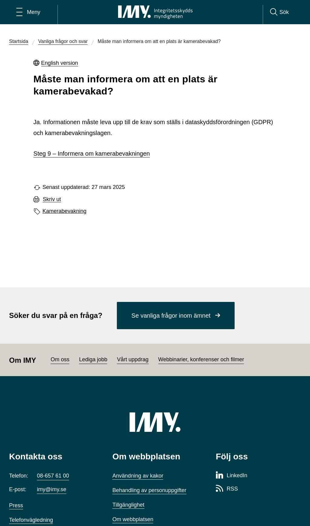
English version (59, 63)
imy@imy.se (51, 489)
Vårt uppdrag (132, 359)
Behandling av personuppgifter (149, 490)
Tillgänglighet (128, 505)
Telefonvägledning (31, 520)
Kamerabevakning (64, 211)
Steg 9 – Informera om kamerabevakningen (91, 153)
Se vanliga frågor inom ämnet (170, 315)
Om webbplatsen (132, 519)
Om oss (60, 359)
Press (16, 505)
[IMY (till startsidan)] (155, 422)
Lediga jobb (93, 359)
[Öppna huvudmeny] (28, 12)
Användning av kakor (137, 476)
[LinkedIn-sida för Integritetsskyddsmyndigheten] (231, 475)
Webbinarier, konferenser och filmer (201, 359)
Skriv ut (52, 199)
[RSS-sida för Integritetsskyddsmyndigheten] (227, 489)
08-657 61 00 (53, 476)
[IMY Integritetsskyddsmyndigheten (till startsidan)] (155, 12)
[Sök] (279, 12)
